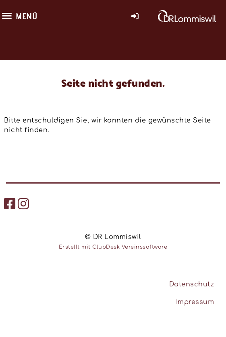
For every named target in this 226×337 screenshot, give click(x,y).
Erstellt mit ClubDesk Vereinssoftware (113, 247)
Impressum (195, 302)
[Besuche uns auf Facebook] (10, 204)
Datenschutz (191, 284)
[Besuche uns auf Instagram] (23, 204)
